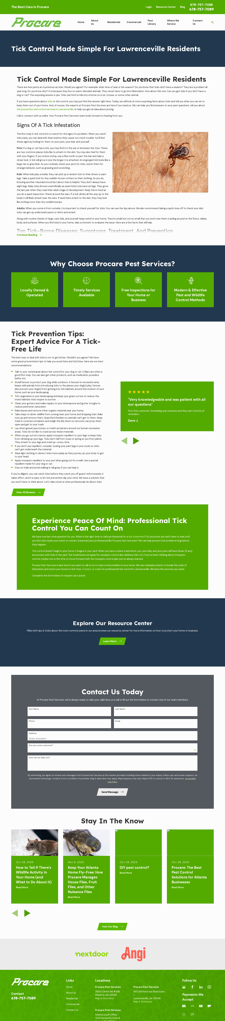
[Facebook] (192, 987)
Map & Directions (104, 998)
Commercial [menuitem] (134, 22)
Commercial (72, 1004)
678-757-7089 (201, 9)
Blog (182, 6)
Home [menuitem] (81, 22)
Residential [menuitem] (113, 22)
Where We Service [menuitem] (173, 22)
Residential (72, 998)
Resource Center (166, 6)
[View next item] (27, 913)
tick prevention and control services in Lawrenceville (45, 109)
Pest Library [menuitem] (152, 22)
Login (149, 6)
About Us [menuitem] (94, 22)
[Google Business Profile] (184, 987)
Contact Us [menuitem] (198, 22)
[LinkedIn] (200, 987)
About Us (71, 992)
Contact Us (72, 1010)
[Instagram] (209, 987)
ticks (49, 101)
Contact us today (91, 569)
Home (69, 987)
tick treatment (136, 536)
